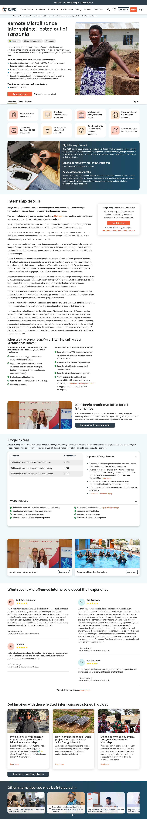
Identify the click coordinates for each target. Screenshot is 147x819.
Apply (133, 9)
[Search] (107, 9)
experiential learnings (110, 507)
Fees (21, 101)
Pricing (78, 9)
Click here (58, 216)
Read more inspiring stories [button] (28, 773)
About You (53, 9)
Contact (122, 9)
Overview (12, 101)
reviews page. (84, 689)
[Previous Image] (11, 801)
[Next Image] (136, 801)
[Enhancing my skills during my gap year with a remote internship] (119, 738)
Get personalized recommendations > (118, 230)
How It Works (67, 9)
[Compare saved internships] (113, 10)
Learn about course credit (95, 425)
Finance (49, 41)
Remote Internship (32, 41)
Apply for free (20, 94)
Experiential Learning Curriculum (81, 383)
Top (136, 101)
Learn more (106, 477)
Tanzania (14, 41)
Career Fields (26, 9)
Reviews (87, 9)
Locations (40, 9)
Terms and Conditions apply (100, 493)
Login (141, 9)
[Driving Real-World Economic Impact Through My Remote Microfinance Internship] (28, 738)
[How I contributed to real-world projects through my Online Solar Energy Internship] (73, 738)
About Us (97, 9)
